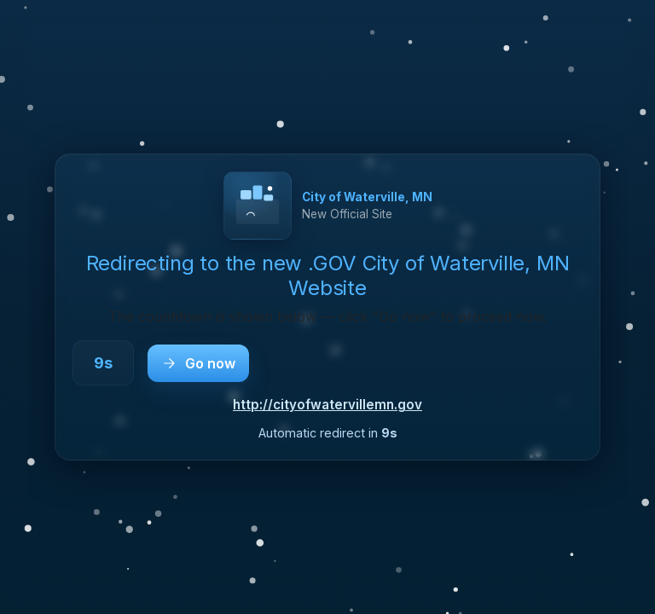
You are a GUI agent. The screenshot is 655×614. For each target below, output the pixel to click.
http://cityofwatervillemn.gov (327, 405)
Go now (198, 363)
